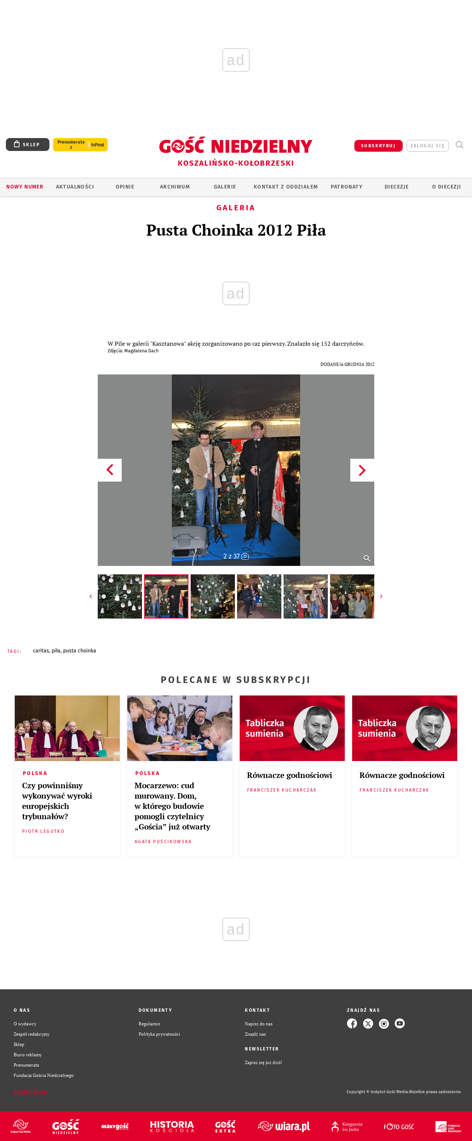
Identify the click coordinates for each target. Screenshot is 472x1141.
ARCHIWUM (175, 187)
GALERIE (225, 187)
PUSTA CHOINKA (79, 651)
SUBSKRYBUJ (378, 145)
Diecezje (397, 187)
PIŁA (56, 651)
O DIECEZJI (446, 187)
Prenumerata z (71, 145)
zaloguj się (427, 145)
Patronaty (346, 187)
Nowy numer (25, 187)
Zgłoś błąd (31, 1092)
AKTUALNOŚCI (75, 187)
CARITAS (41, 651)
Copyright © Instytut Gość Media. (378, 1091)
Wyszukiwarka (459, 145)
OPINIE (125, 187)
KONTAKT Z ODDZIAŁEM (286, 187)
